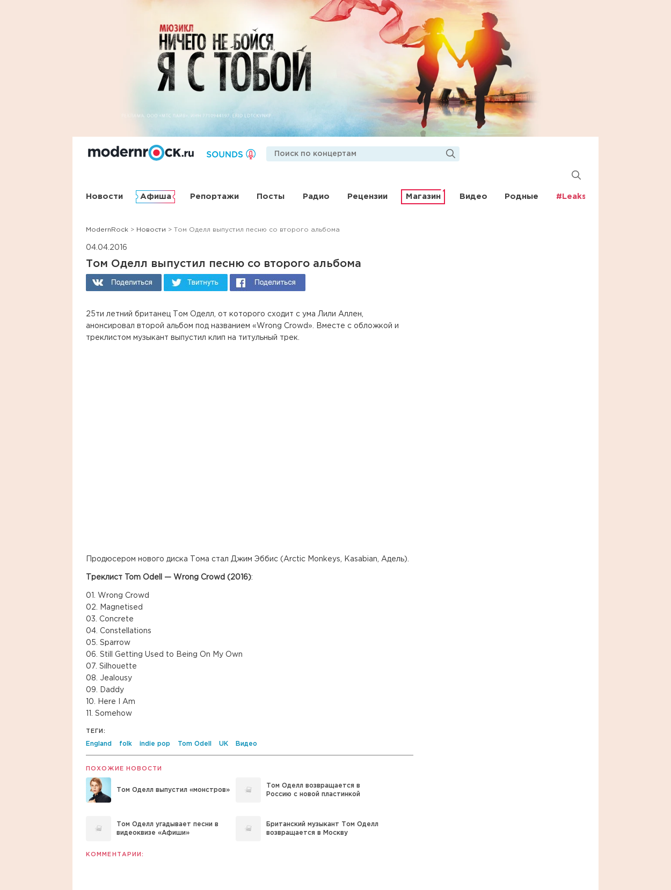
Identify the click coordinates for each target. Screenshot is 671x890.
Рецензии (367, 196)
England (99, 744)
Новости (104, 196)
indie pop (155, 744)
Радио (316, 196)
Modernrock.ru (141, 153)
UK (223, 744)
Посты (271, 196)
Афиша (155, 196)
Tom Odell (194, 744)
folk (125, 744)
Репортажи (214, 196)
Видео (473, 196)
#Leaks (571, 196)
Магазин (423, 196)
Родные (521, 196)
